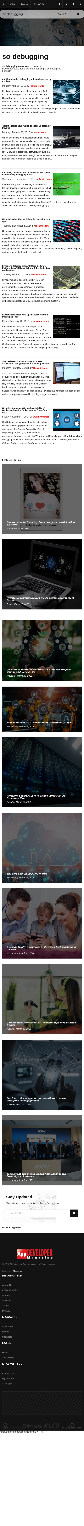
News (5, 1352)
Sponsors (7, 1337)
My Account (8, 1378)
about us (7, 1285)
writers (12, 4)
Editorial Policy (10, 1290)
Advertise (7, 1300)
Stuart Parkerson (41, 321)
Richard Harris (37, 86)
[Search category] (62, 14)
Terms (5, 1305)
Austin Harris (40, 132)
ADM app (7, 1383)
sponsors (24, 4)
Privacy (6, 1311)
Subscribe (7, 1326)
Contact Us (8, 1373)
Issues (5, 1331)
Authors (6, 1295)
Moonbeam (17, 1271)
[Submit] (78, 14)
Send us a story (39, 4)
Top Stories (8, 1357)
